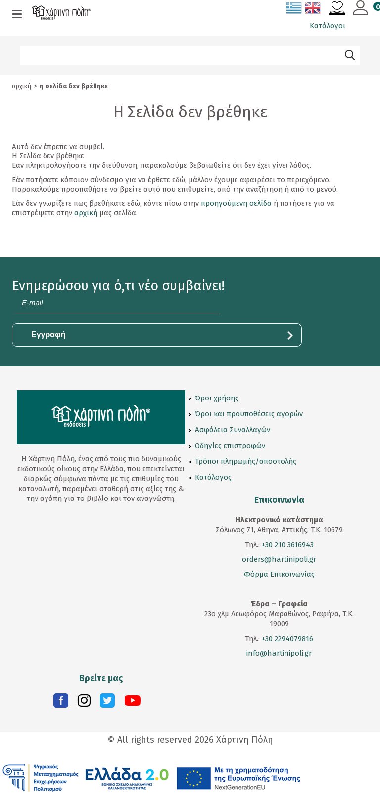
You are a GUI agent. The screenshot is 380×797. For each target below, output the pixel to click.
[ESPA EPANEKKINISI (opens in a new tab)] (151, 777)
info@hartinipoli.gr (279, 653)
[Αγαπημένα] (337, 9)
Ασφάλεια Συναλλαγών (232, 429)
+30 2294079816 (286, 638)
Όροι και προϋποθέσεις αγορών (249, 413)
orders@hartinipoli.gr (279, 559)
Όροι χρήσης (216, 398)
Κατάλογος (213, 477)
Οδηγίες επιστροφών (230, 445)
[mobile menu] (17, 15)
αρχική (85, 212)
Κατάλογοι (327, 25)
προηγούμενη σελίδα (236, 203)
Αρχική (21, 86)
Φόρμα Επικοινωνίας (279, 574)
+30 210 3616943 (288, 544)
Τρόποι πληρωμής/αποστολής (245, 461)
